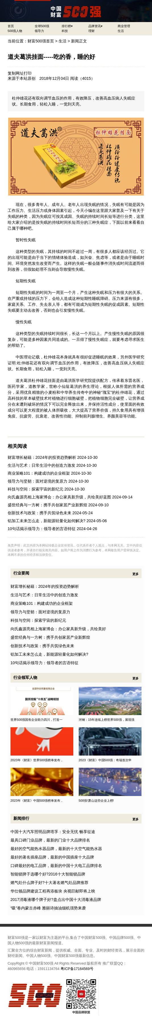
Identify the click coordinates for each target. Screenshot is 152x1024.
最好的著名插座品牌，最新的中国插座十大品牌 (52, 857)
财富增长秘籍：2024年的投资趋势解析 (42, 457)
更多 (135, 574)
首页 (11, 26)
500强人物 (15, 31)
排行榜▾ (67, 26)
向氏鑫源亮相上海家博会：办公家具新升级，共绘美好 (58, 629)
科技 (65, 31)
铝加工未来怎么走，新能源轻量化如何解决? (47, 521)
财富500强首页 (41, 41)
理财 (91, 31)
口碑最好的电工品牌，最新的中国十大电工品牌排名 (56, 865)
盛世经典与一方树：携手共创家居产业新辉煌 (47, 505)
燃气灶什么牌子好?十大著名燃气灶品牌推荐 (49, 882)
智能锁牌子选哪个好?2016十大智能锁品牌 (48, 874)
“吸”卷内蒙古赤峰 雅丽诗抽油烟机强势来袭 (48, 908)
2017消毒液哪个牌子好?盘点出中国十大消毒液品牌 (56, 899)
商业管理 (124, 26)
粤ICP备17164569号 (77, 969)
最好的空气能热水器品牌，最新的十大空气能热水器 (56, 848)
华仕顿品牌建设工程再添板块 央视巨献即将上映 (53, 891)
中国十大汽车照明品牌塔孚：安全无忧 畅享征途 (53, 831)
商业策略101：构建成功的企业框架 (39, 473)
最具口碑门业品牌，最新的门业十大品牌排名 (50, 840)
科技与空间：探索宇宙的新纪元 (35, 489)
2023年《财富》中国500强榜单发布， (37, 800)
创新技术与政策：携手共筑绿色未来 (39, 513)
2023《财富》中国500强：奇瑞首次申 (105, 760)
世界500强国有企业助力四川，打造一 (37, 719)
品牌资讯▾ (95, 26)
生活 (121, 31)
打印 (28, 73)
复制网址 (16, 73)
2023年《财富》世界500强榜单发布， (37, 760)
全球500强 (42, 26)
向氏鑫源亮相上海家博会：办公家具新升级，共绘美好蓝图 (59, 497)
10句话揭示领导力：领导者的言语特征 (42, 528)
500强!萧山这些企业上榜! (96, 800)
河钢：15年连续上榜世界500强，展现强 (106, 719)
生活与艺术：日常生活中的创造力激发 (41, 465)
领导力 (39, 31)
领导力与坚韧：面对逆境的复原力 (37, 481)
